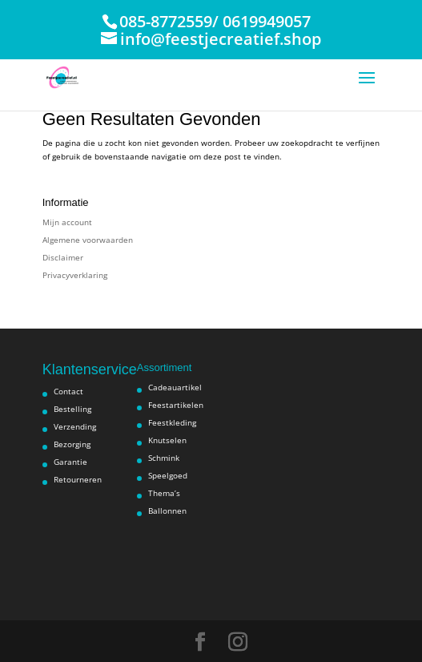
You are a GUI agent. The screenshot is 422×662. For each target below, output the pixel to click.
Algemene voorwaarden (87, 239)
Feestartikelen (175, 404)
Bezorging (72, 444)
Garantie (70, 461)
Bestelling (72, 408)
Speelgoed (167, 475)
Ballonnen (167, 510)
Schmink (163, 457)
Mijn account (67, 222)
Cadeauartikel (175, 387)
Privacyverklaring (74, 275)
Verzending (75, 426)
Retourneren (78, 479)
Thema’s (164, 493)
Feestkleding (172, 422)
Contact (68, 391)
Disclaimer (62, 257)
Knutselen (167, 440)
